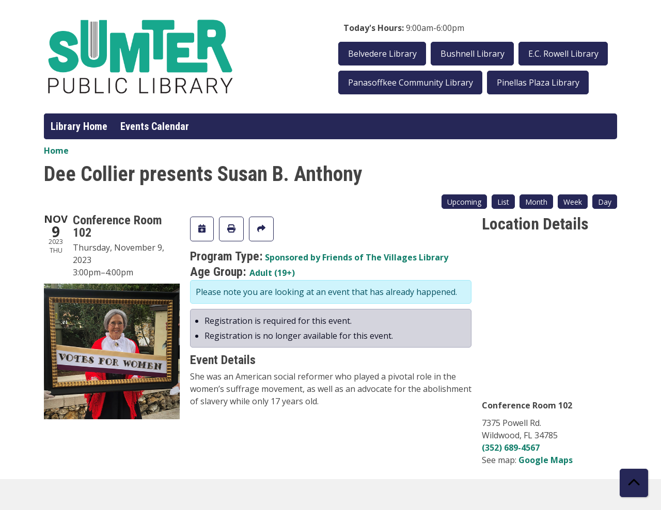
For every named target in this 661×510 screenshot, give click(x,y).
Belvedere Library (382, 53)
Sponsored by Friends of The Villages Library (356, 257)
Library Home (79, 126)
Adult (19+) (272, 272)
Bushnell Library (472, 53)
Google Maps (545, 460)
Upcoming (464, 202)
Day (604, 202)
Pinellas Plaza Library (538, 82)
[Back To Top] (634, 483)
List (503, 202)
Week (572, 202)
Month (536, 202)
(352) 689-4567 (511, 447)
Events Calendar (154, 126)
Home (56, 150)
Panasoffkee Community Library (410, 82)
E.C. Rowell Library (563, 53)
